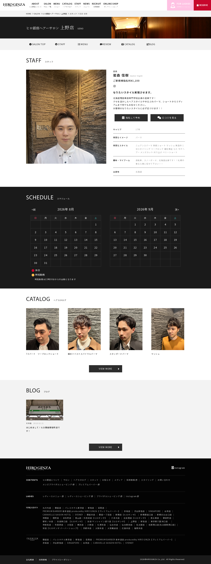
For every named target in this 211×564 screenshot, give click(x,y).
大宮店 (70, 524)
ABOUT (35, 5)
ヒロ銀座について (51, 479)
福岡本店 (138, 528)
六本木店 (115, 518)
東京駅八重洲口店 (160, 521)
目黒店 (101, 507)
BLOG (151, 44)
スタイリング (147, 479)
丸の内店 (47, 507)
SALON (47, 5)
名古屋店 (140, 524)
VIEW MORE (105, 368)
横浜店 (80, 524)
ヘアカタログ (80, 479)
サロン (66, 479)
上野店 (134, 521)
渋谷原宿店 (139, 511)
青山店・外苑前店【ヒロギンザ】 (91, 518)
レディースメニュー (52, 496)
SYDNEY (79, 514)
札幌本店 (101, 524)
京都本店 (87, 528)
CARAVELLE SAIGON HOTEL (57, 514)
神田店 (46, 518)
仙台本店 (114, 524)
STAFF (77, 5)
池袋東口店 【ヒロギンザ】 (70, 521)
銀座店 (58, 507)
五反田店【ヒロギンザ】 (135, 518)
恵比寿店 (155, 518)
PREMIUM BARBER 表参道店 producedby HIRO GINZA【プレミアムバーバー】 (81, 511)
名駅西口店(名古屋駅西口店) (162, 524)
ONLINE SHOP (110, 5)
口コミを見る (167, 117)
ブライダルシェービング (108, 496)
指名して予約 (131, 117)
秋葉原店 (59, 524)
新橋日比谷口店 (164, 514)
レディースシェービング (79, 496)
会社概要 (30, 559)
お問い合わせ (164, 479)
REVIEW (105, 44)
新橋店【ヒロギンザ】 (126, 514)
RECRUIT (96, 5)
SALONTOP (37, 44)
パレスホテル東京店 (74, 507)
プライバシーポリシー (62, 559)
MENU (56, 5)
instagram (178, 467)
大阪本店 (99, 528)
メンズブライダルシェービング (57, 484)
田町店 (56, 518)
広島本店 (126, 528)
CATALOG (67, 5)
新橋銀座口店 (146, 514)
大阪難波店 (113, 528)
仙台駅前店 (127, 524)
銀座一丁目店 (105, 514)
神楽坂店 (47, 524)
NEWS (86, 5)
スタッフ (73, 13)
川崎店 (90, 524)
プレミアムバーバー (87, 484)
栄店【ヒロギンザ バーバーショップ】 (61, 528)
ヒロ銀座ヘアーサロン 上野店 (54, 13)
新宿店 (91, 507)
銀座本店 (91, 514)
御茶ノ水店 (48, 521)
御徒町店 (167, 518)
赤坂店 (127, 511)
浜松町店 (67, 518)
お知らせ (106, 479)
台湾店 (167, 511)
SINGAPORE (155, 511)
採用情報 (131, 479)
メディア (118, 479)
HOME (28, 13)
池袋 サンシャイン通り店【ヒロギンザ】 (107, 521)
